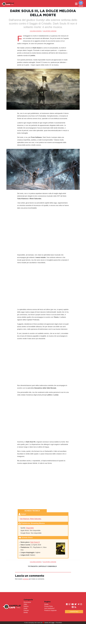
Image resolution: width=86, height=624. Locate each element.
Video (25, 604)
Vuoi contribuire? (49, 608)
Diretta (26, 612)
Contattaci (74, 611)
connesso (26, 579)
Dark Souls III (35, 542)
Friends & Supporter (50, 610)
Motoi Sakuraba (35, 519)
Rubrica (26, 606)
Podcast (26, 610)
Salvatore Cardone (49, 31)
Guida (25, 608)
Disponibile (30, 528)
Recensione (27, 602)
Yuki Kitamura (24, 519)
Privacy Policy (48, 606)
